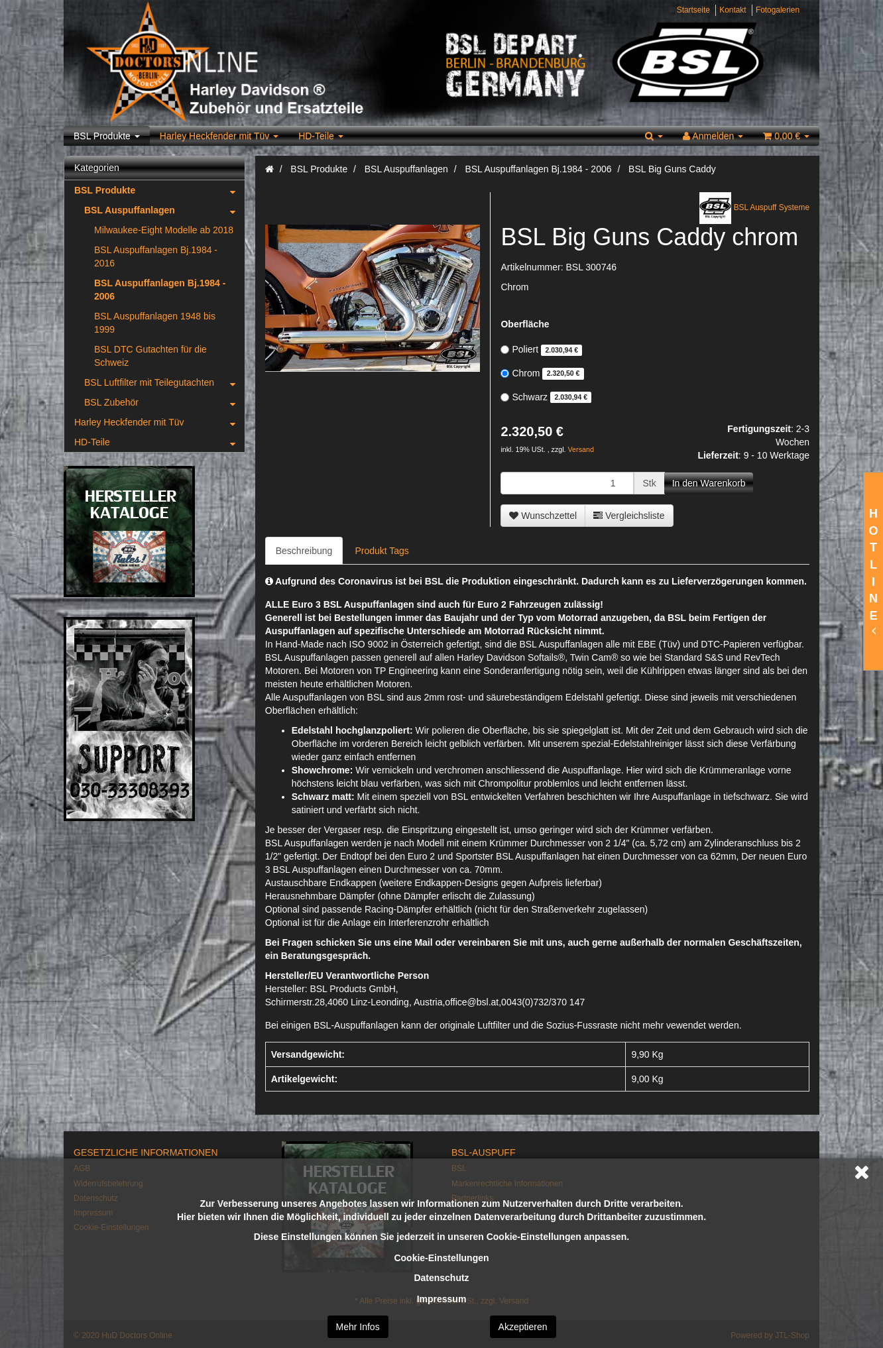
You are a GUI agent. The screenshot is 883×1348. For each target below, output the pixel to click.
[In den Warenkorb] (709, 483)
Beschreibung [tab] (304, 550)
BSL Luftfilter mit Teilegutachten (164, 382)
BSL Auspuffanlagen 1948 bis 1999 (154, 323)
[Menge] (567, 483)
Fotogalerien (777, 10)
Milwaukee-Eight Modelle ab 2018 (163, 230)
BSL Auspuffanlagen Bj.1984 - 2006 (159, 290)
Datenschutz (441, 1277)
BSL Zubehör (164, 402)
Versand (581, 449)
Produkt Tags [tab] (381, 550)
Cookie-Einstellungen (441, 1258)
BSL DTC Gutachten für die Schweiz (150, 356)
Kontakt (732, 10)
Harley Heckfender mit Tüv (219, 136)
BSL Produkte (107, 136)
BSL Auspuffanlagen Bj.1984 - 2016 (155, 256)
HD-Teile (320, 136)
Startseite (693, 10)
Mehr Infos (358, 1326)
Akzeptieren (523, 1326)
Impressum (442, 1299)
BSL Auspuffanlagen (164, 210)
